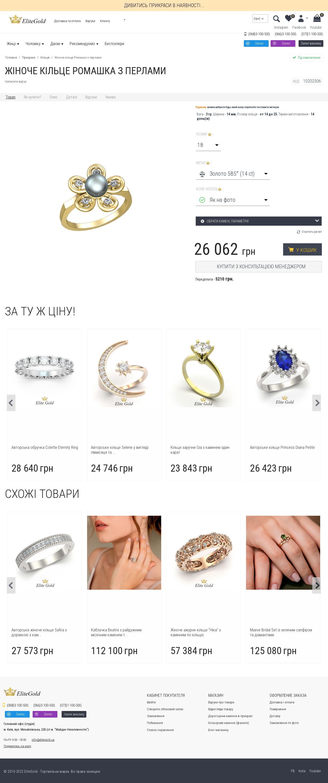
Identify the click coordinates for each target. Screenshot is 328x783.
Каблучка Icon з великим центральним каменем (44, 450)
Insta (301, 771)
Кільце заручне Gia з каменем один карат (279, 450)
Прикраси (28, 57)
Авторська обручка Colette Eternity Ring (124, 447)
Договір (275, 716)
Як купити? (32, 97)
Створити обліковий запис (165, 709)
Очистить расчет (312, 231)
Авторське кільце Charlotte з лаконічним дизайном (36, 632)
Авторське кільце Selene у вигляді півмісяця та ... (199, 450)
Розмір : (205, 134)
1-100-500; (312, 34)
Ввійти (151, 702)
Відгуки (90, 21)
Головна (11, 57)
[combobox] (208, 145)
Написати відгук (15, 81)
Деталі (71, 97)
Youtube (315, 27)
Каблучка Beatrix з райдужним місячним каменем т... (196, 632)
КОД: (296, 81)
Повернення (278, 709)
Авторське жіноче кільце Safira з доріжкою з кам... (118, 632)
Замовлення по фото (284, 723)
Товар (10, 97)
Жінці (11, 43)
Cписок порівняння (160, 730)
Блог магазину (218, 730)
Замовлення (155, 716)
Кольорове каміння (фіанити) (228, 723)
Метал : (204, 163)
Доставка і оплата (282, 702)
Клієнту (105, 21)
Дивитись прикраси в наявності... (164, 5)
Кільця (45, 57)
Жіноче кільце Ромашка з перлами (78, 57)
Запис (259, 43)
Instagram (281, 27)
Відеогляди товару (220, 709)
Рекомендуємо (82, 43)
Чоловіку (33, 43)
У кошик (306, 250)
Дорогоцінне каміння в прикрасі (230, 716)
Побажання (155, 723)
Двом (55, 43)
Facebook (299, 27)
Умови (110, 97)
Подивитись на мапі (17, 746)
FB (292, 771)
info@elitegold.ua (43, 740)
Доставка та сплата (67, 21)
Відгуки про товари (221, 702)
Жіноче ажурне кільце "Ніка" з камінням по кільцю (275, 632)
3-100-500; (259, 34)
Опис (54, 97)
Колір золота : (210, 189)
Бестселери (114, 43)
